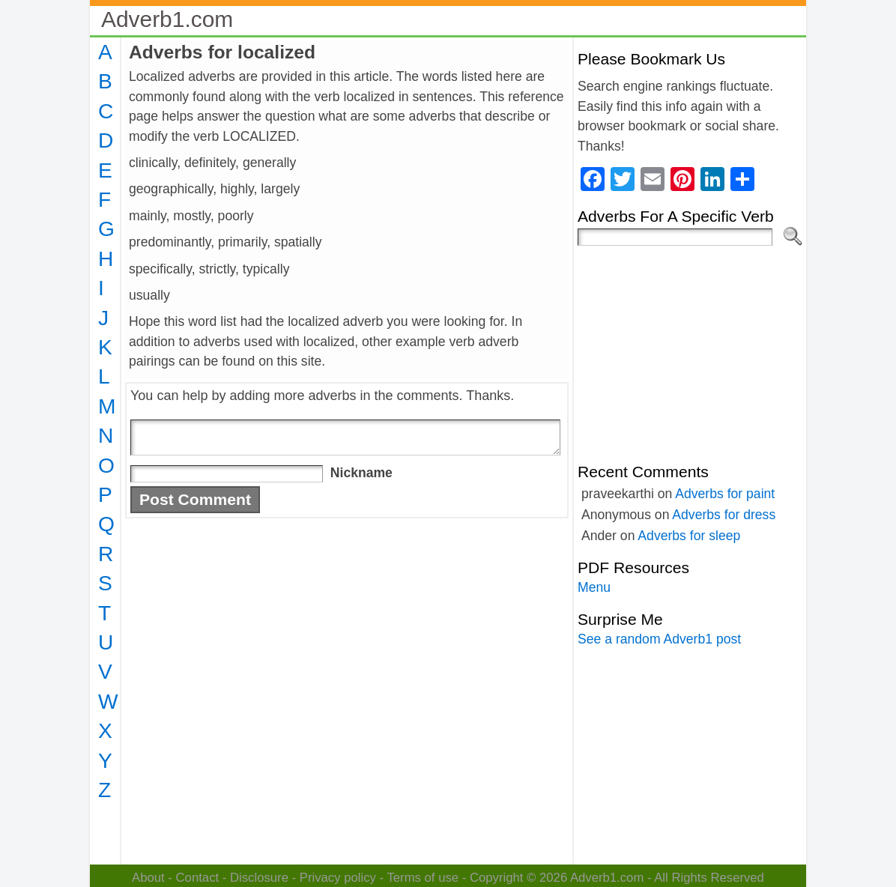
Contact (198, 878)
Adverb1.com (167, 19)
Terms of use (422, 878)
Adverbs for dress (723, 514)
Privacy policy (338, 878)
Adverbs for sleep (689, 535)
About (148, 878)
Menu (594, 587)
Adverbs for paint (725, 493)
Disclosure (259, 878)
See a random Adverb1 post (659, 639)
